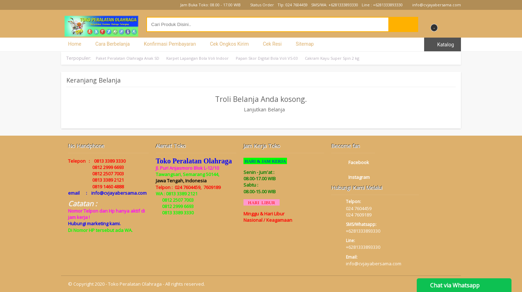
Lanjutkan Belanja (261, 109)
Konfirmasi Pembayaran (170, 44)
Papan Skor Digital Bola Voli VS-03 (267, 58)
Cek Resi (272, 44)
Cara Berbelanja (112, 44)
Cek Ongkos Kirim (229, 44)
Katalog (442, 44)
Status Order (259, 4)
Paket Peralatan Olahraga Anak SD (127, 58)
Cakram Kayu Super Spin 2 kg (332, 58)
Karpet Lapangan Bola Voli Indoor (197, 58)
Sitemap (305, 44)
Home (74, 44)
